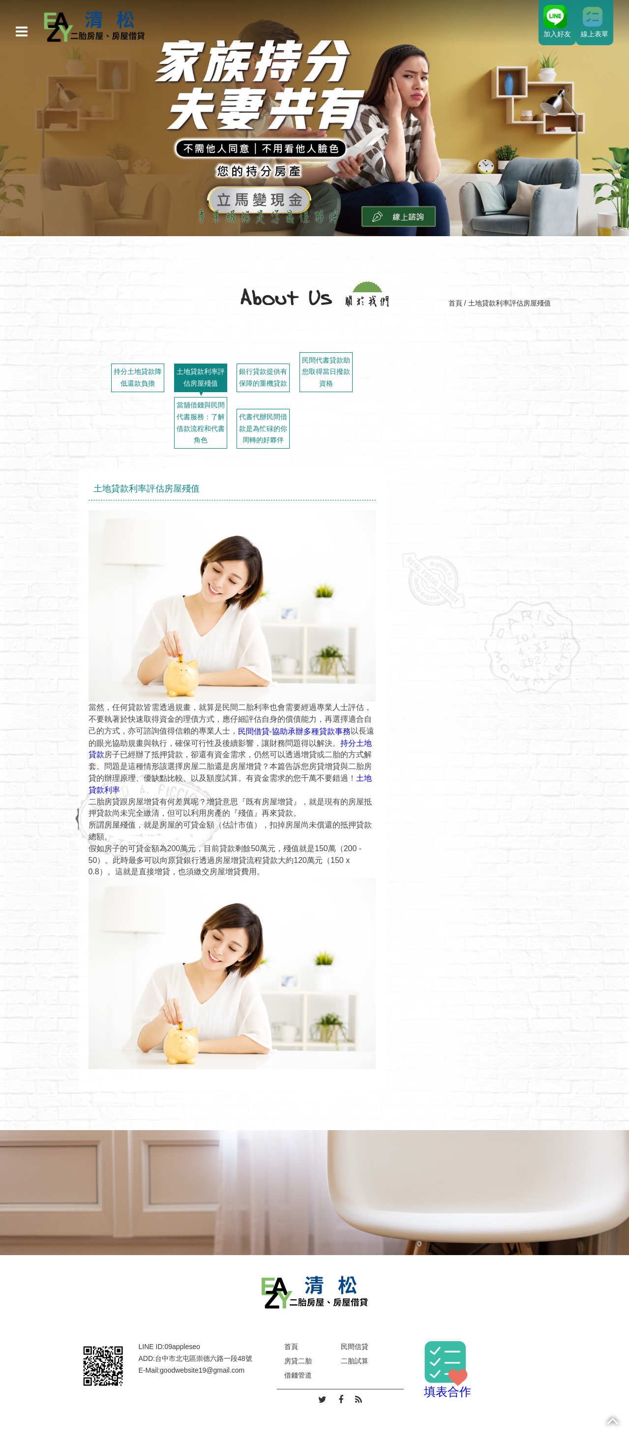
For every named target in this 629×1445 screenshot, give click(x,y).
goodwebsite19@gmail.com (202, 1370)
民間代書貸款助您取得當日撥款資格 (326, 372)
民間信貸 (354, 1347)
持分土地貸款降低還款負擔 (138, 377)
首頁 (455, 303)
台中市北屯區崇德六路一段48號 (203, 1358)
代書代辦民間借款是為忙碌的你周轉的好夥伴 (263, 428)
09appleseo (182, 1347)
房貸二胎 (298, 1361)
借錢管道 (298, 1375)
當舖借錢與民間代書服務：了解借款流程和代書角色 (201, 422)
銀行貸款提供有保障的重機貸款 (263, 377)
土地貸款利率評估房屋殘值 (201, 377)
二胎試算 (354, 1361)
